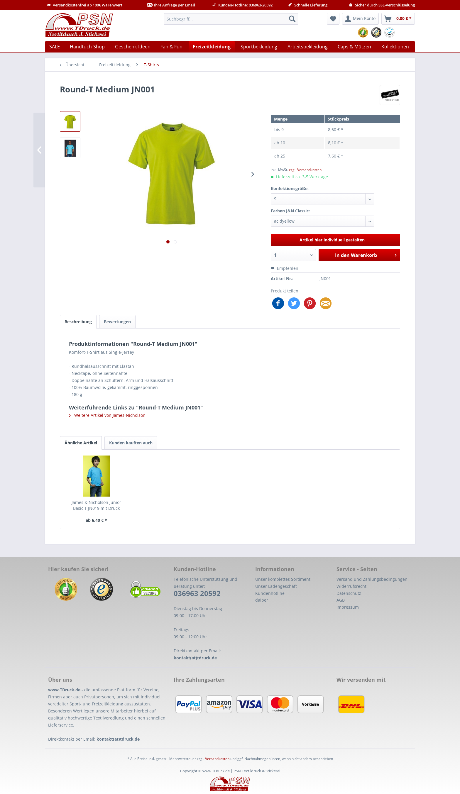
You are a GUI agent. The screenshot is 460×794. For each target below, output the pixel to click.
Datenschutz (348, 593)
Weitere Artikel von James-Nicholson (107, 415)
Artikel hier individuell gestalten (332, 240)
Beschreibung (78, 321)
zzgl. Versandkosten (305, 169)
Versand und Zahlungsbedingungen (371, 579)
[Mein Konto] (360, 19)
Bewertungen (117, 321)
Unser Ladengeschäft (276, 586)
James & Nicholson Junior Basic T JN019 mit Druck (96, 505)
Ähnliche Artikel (81, 443)
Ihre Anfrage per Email (171, 5)
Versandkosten (217, 758)
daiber (261, 600)
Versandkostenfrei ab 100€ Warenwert (84, 5)
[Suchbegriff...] (231, 19)
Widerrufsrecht (351, 586)
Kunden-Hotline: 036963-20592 (242, 5)
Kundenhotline (270, 593)
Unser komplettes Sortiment (282, 579)
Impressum (347, 607)
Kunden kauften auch (131, 443)
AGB (340, 600)
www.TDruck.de (64, 690)
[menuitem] (231, 19)
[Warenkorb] (398, 19)
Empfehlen (284, 268)
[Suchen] (292, 19)
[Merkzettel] (333, 19)
